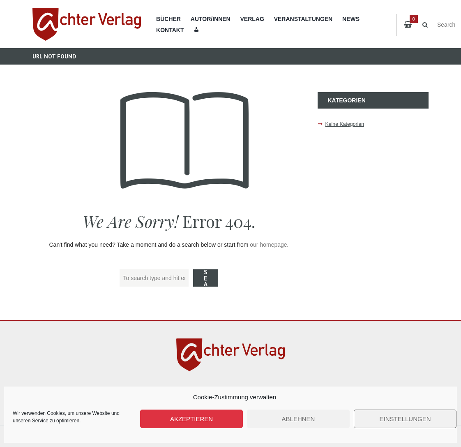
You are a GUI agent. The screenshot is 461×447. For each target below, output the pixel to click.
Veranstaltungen (303, 19)
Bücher (168, 19)
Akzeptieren (191, 418)
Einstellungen (405, 418)
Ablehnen (298, 418)
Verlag (252, 19)
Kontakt (170, 30)
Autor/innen (210, 19)
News (351, 19)
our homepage (268, 244)
